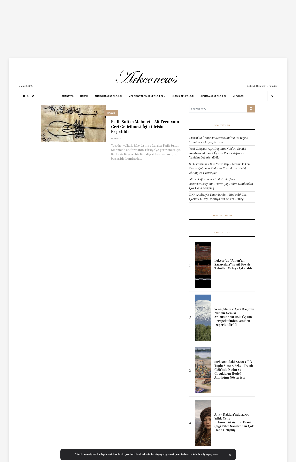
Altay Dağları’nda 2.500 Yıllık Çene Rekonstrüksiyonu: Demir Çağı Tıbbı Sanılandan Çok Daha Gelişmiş (221, 183)
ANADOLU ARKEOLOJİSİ (108, 96)
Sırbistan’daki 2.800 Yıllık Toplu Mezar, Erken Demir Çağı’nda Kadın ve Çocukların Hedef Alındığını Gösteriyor (219, 168)
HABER (84, 96)
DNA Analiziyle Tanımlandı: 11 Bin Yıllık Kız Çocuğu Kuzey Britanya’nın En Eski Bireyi (218, 197)
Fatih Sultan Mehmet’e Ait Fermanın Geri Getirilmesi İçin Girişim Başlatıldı (145, 126)
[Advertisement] (117, 27)
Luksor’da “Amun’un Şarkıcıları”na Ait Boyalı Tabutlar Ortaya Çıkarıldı (218, 140)
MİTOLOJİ (238, 96)
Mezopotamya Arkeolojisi (146, 96)
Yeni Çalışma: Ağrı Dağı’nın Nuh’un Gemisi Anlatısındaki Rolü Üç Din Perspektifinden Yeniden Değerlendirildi (217, 153)
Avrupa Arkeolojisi (213, 96)
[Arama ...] (218, 108)
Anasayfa (67, 96)
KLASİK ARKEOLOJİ (183, 96)
